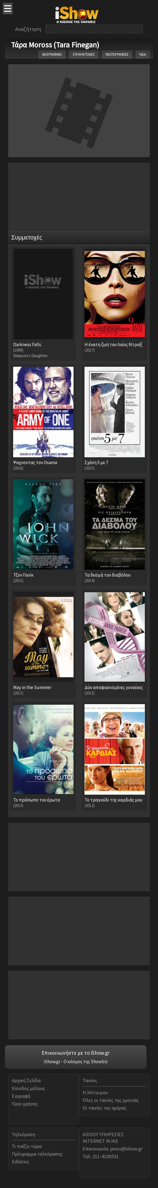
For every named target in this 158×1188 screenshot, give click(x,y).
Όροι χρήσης (25, 1103)
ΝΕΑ (142, 54)
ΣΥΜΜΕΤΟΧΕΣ (84, 54)
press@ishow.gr (126, 1148)
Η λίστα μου (95, 1092)
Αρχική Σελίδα (26, 1080)
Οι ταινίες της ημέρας (104, 1108)
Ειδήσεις (20, 1161)
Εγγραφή (21, 1096)
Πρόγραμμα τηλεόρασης (37, 1154)
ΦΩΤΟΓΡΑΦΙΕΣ (117, 54)
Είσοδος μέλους (28, 1088)
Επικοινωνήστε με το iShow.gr (76, 1052)
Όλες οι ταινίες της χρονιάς (111, 1100)
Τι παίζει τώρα (27, 1146)
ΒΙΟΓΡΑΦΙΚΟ (52, 54)
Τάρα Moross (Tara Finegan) (55, 45)
